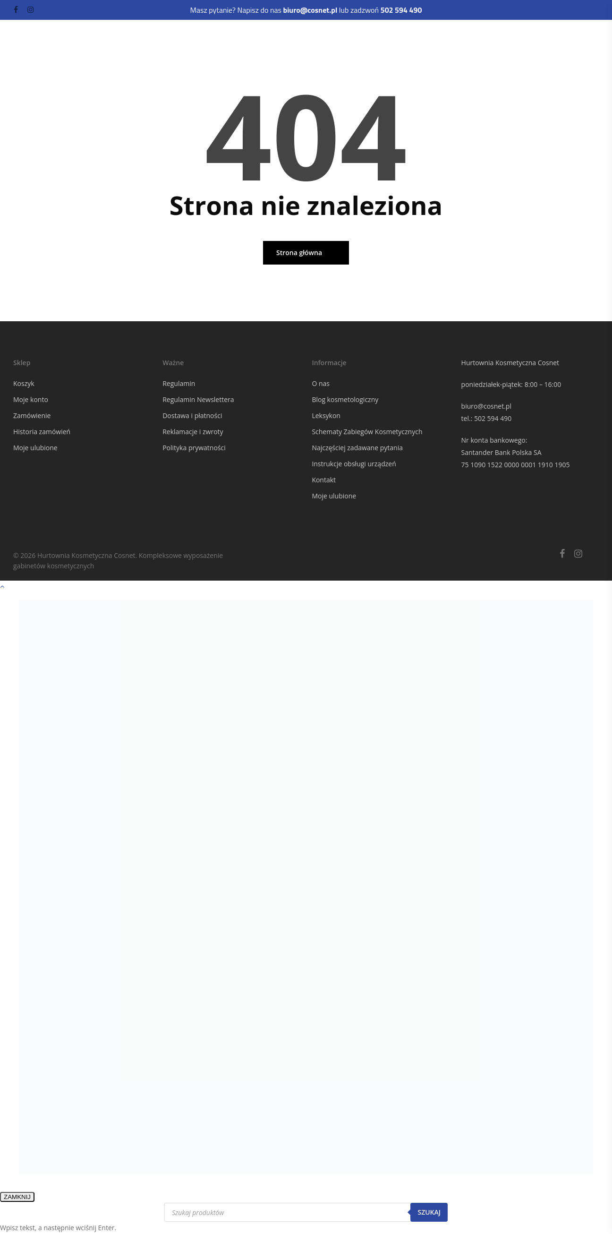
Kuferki (109, 55)
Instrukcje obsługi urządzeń (354, 463)
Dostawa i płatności (192, 415)
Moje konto (30, 399)
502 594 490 (492, 418)
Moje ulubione (35, 447)
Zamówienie (32, 415)
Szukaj (429, 1212)
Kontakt (324, 479)
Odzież (140, 55)
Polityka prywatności (194, 447)
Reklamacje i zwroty (192, 431)
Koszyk (23, 383)
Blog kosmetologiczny (345, 399)
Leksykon (326, 415)
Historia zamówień (41, 431)
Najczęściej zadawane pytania (357, 447)
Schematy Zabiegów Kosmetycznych (367, 431)
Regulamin (178, 383)
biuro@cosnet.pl (486, 406)
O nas (321, 383)
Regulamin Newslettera (198, 399)
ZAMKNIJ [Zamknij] (17, 1196)
